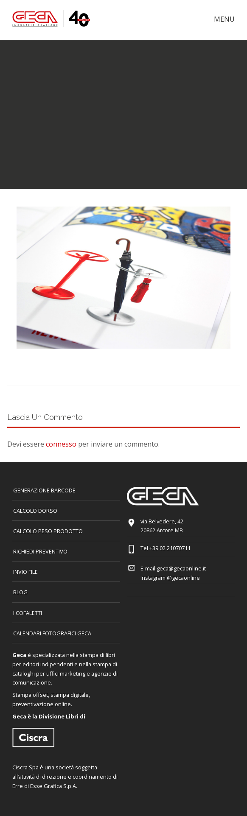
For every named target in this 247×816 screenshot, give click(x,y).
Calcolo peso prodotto (48, 531)
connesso (61, 444)
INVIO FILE (25, 572)
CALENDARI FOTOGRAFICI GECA (52, 633)
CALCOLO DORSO (35, 510)
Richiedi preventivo (40, 551)
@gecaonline (183, 577)
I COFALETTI (27, 613)
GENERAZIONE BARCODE (44, 490)
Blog (20, 592)
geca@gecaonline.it (181, 568)
